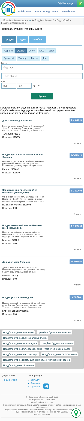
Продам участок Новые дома (17, 297)
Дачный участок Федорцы (16, 262)
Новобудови (68, 11)
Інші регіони (10, 380)
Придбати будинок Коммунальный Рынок (25, 338)
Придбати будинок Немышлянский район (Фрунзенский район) (36, 360)
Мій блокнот (24, 11)
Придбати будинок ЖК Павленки (59, 354)
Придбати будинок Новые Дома (20, 343)
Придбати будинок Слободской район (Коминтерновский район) (37, 349)
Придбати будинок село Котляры (20, 354)
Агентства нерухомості (46, 11)
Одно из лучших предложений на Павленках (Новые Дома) (19, 191)
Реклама (35, 383)
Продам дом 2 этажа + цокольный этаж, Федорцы (23, 155)
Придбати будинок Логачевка (18, 365)
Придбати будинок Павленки (18, 332)
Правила (35, 386)
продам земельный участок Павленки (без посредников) (22, 226)
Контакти (35, 380)
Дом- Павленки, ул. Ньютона (17, 120)
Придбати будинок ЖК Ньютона (54, 332)
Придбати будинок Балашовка (57, 343)
